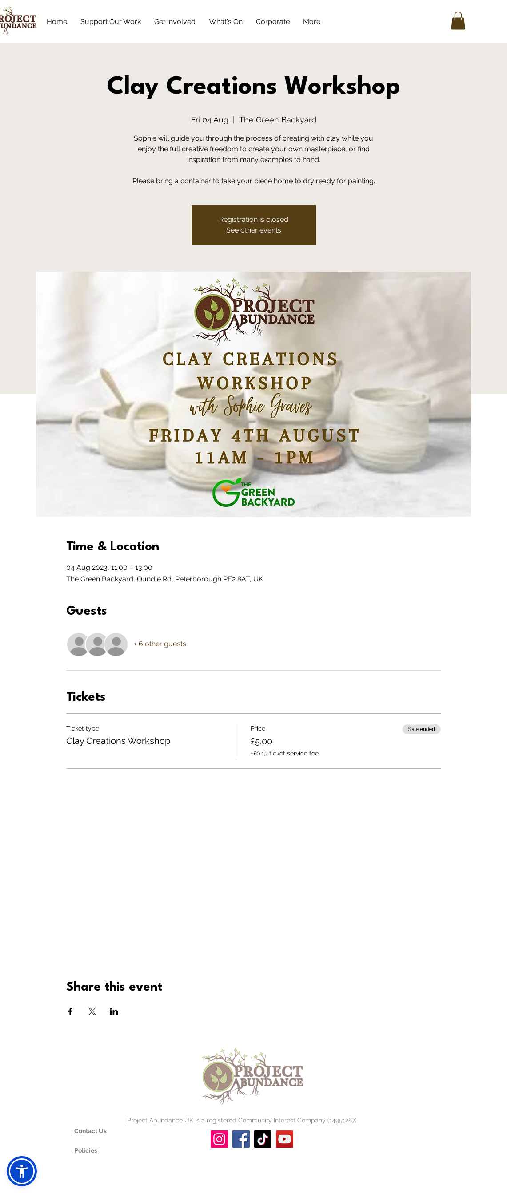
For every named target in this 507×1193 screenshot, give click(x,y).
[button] (458, 21)
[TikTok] (262, 1139)
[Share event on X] (92, 1011)
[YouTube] (284, 1139)
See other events (253, 230)
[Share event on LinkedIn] (114, 1011)
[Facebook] (241, 1139)
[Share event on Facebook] (70, 1011)
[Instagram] (219, 1139)
